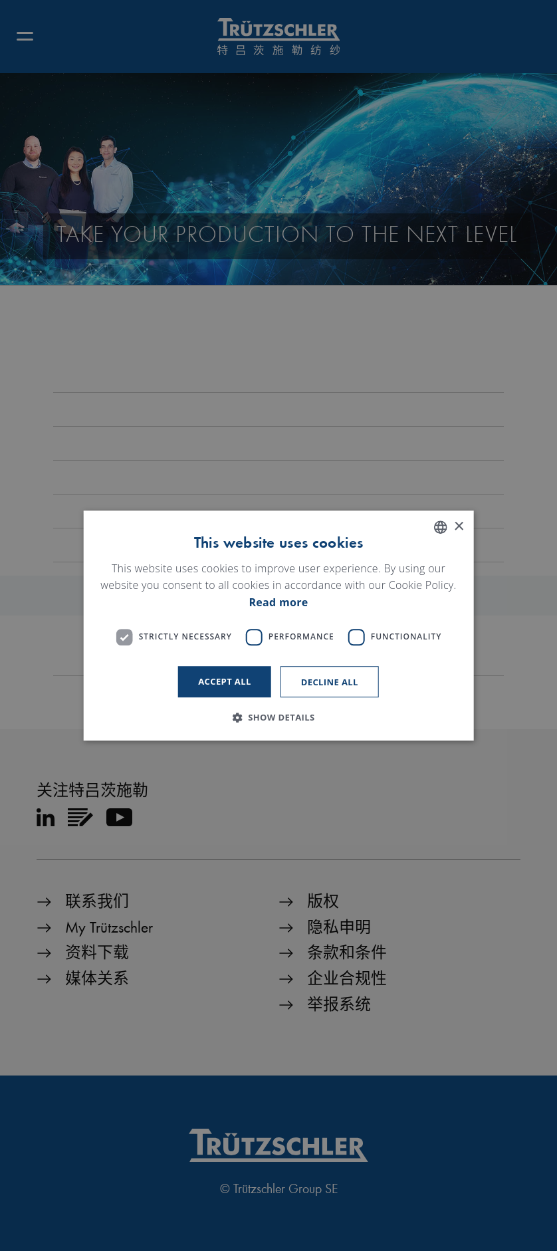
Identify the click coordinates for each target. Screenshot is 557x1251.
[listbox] (440, 527)
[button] (278, 717)
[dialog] (279, 625)
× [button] (458, 527)
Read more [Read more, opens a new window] (278, 602)
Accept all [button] (224, 681)
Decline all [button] (329, 682)
